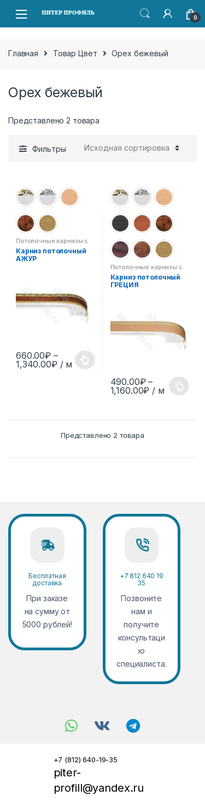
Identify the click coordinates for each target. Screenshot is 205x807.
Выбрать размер (85, 360)
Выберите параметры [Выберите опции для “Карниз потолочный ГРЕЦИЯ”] (179, 386)
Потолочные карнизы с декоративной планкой (52, 244)
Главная (23, 53)
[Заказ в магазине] (130, 148)
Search (145, 14)
